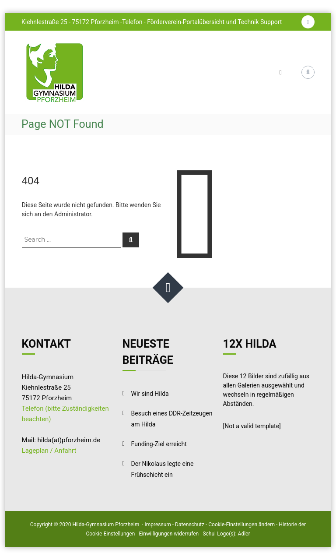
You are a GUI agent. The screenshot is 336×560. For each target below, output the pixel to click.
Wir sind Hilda (150, 393)
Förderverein (164, 21)
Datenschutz (189, 524)
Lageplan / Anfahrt (49, 450)
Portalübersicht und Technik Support (232, 21)
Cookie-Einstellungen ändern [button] (241, 524)
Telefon (133, 21)
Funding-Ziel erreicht (159, 443)
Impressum (157, 524)
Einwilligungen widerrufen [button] (169, 534)
